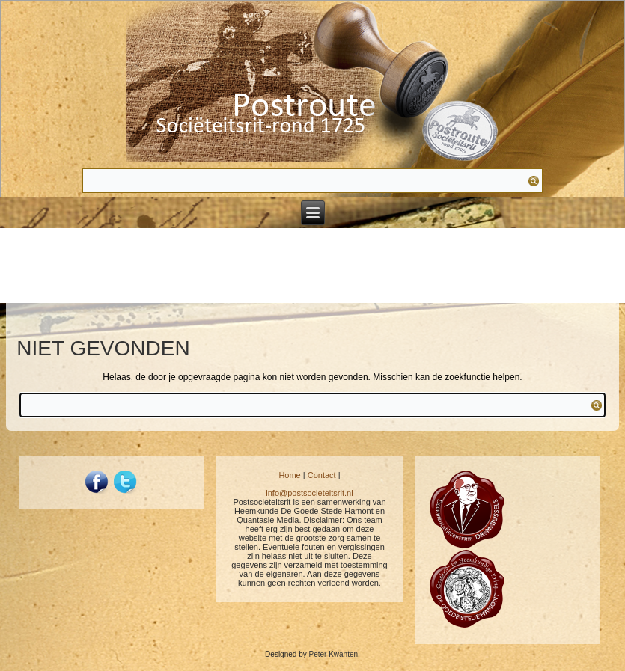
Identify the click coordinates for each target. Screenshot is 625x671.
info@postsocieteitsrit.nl (309, 492)
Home (289, 475)
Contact (322, 475)
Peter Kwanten (333, 654)
